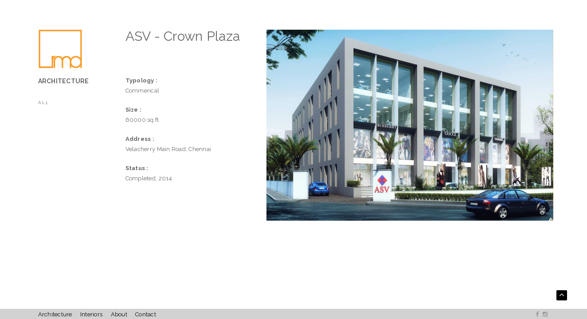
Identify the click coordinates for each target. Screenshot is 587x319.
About (119, 314)
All (43, 102)
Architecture (55, 314)
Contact (145, 314)
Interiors (91, 314)
